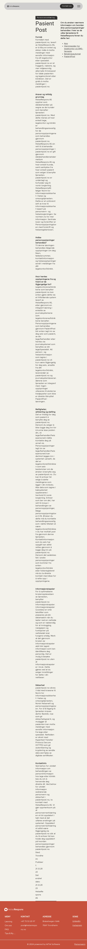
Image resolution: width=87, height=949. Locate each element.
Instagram (77, 925)
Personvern (79, 944)
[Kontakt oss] (67, 6)
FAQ (7, 929)
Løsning (8, 921)
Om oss (8, 925)
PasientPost (69, 57)
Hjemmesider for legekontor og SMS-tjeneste (73, 49)
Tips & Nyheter (10, 933)
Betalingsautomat (72, 54)
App (66, 44)
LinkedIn (76, 921)
